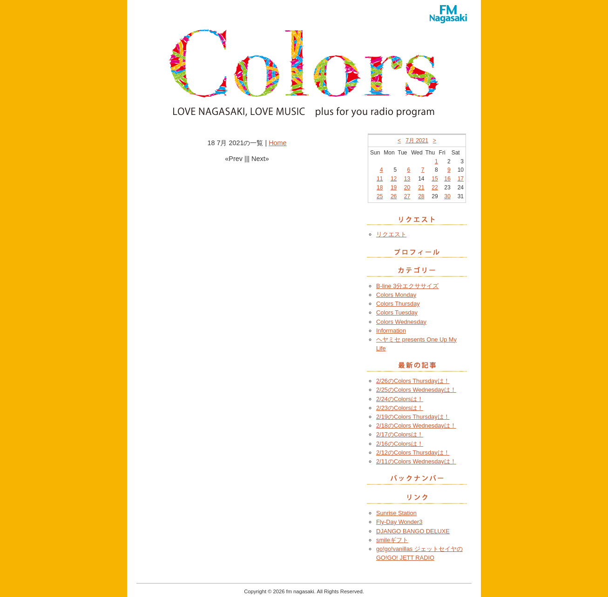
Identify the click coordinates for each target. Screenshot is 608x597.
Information (391, 330)
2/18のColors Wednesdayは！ (416, 425)
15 (435, 178)
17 (461, 178)
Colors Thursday (398, 303)
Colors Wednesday (401, 321)
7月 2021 (416, 140)
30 (447, 196)
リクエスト (391, 234)
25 (380, 196)
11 (380, 178)
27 (407, 196)
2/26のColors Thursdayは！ (413, 380)
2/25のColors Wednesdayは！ (416, 389)
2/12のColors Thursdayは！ (413, 452)
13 (407, 178)
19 (394, 187)
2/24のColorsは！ (399, 399)
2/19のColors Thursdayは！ (413, 416)
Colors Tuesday (397, 312)
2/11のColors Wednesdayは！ (416, 461)
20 (407, 187)
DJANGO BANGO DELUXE (413, 531)
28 (421, 196)
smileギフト (392, 540)
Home (277, 143)
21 (421, 187)
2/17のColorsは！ (399, 434)
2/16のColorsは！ (399, 443)
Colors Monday (396, 294)
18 (380, 187)
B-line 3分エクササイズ (407, 285)
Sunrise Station (396, 513)
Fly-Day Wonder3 (399, 521)
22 (435, 187)
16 (447, 178)
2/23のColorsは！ (399, 407)
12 (394, 178)
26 (394, 196)
